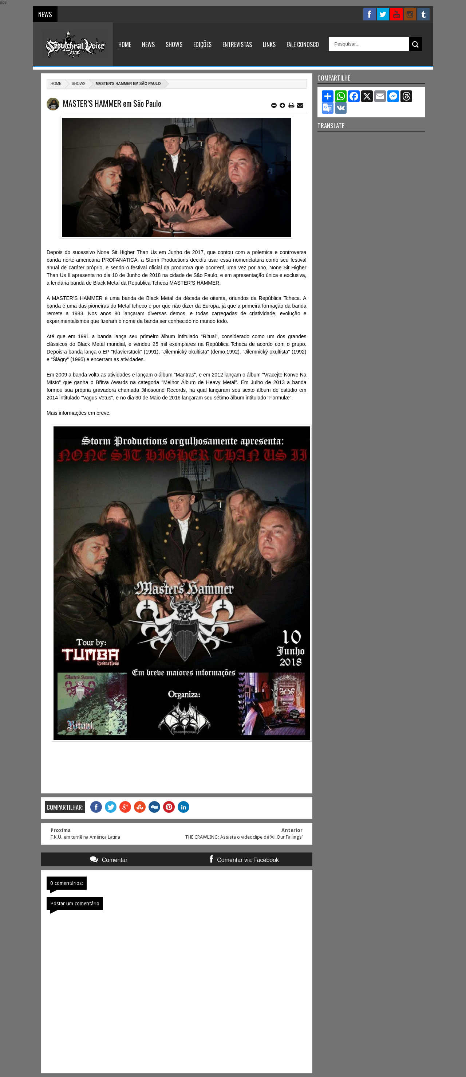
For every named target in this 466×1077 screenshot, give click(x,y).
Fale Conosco (303, 44)
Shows (174, 44)
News (148, 44)
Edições (202, 44)
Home (124, 44)
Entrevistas (237, 44)
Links (269, 44)
